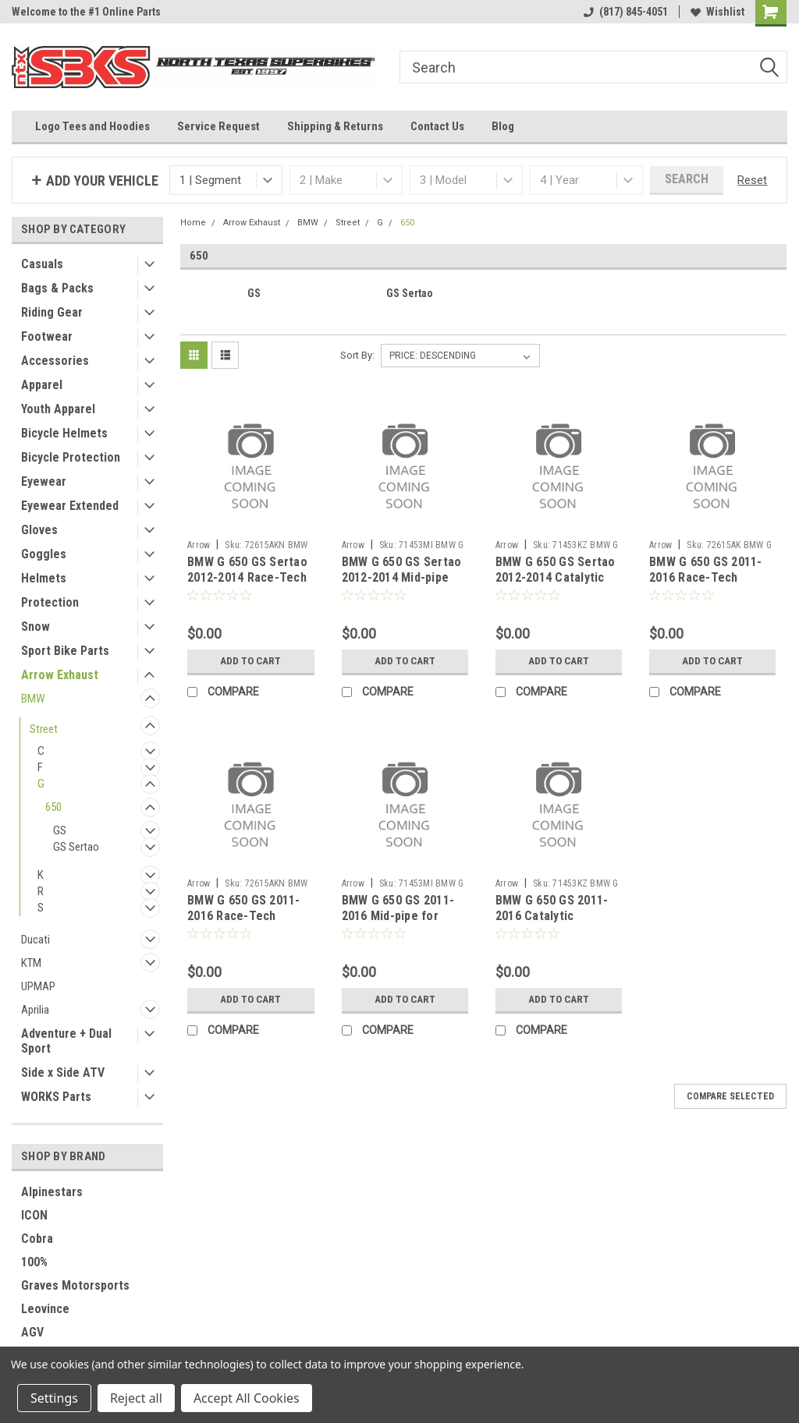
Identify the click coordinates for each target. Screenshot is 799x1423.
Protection (50, 602)
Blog (503, 126)
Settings (54, 1398)
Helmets (43, 578)
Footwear (47, 336)
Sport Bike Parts (65, 650)
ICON (34, 1215)
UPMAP (38, 986)
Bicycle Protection (70, 457)
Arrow (198, 545)
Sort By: (357, 355)
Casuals (42, 264)
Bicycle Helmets (64, 433)
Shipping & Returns (335, 126)
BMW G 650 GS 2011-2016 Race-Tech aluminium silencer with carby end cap (705, 584)
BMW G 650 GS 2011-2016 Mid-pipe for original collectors (398, 916)
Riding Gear (52, 312)
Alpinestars (52, 1191)
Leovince (45, 1308)
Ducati (35, 940)
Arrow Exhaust (59, 674)
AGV (32, 1332)
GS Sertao (76, 847)
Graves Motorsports (75, 1285)
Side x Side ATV (63, 1072)
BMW (32, 699)
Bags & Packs (57, 288)
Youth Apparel (58, 409)
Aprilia (35, 1010)
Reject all (136, 1398)
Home (193, 223)
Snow (35, 626)
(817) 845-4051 (626, 11)
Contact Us (437, 126)
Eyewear (43, 481)
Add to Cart (251, 661)
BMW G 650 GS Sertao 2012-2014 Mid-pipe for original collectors (403, 577)
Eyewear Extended (70, 505)
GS (59, 830)
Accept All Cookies (247, 1398)
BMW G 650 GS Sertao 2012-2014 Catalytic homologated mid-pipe (557, 577)
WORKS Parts (56, 1096)
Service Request (218, 126)
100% (34, 1262)
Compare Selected (730, 1096)
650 (53, 807)
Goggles (43, 554)
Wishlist (717, 11)
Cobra (37, 1238)
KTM (31, 963)
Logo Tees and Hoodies (92, 126)
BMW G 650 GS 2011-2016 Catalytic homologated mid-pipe (557, 916)
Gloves (39, 529)
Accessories (55, 360)
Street (44, 729)
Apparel (41, 384)
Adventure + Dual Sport (66, 1041)
